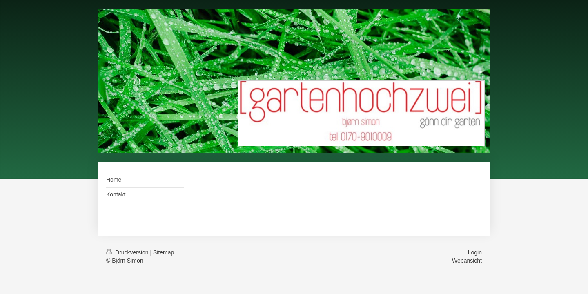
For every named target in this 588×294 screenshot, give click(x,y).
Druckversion (128, 252)
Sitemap (163, 252)
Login (475, 252)
